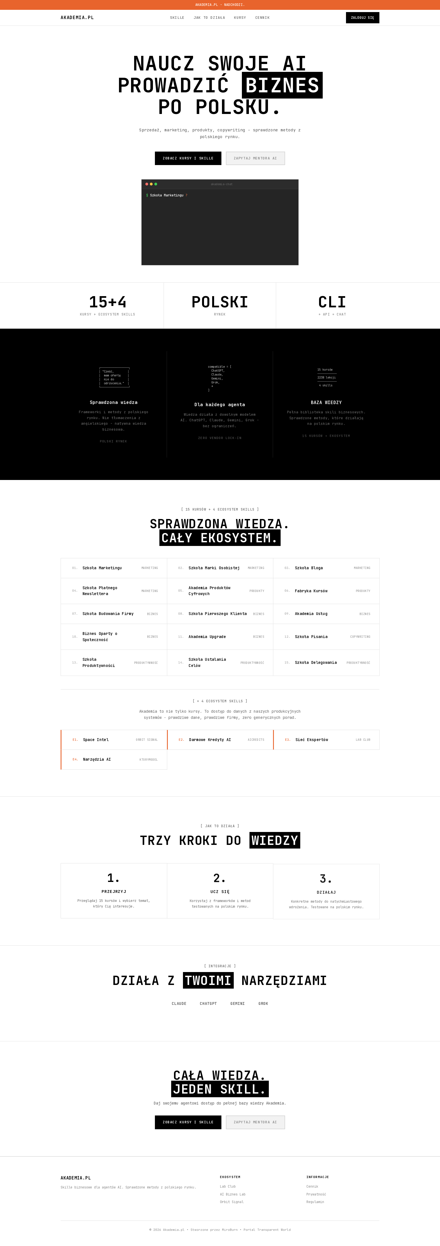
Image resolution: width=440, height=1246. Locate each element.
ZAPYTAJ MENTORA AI (256, 158)
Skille (177, 17)
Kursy (240, 17)
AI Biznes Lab (233, 1194)
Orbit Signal (232, 1202)
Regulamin (315, 1202)
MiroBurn (230, 1230)
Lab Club (228, 1186)
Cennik (262, 17)
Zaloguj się (362, 17)
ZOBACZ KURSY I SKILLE (188, 158)
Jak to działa (209, 17)
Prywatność (316, 1194)
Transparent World (274, 1230)
